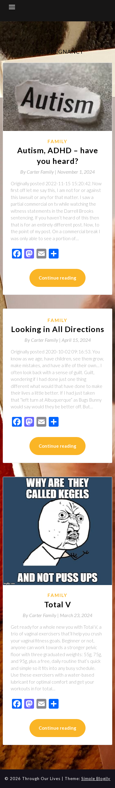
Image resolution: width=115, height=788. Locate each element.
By (38, 172)
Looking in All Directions (57, 329)
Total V (57, 604)
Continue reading (57, 277)
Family (57, 141)
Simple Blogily (95, 778)
